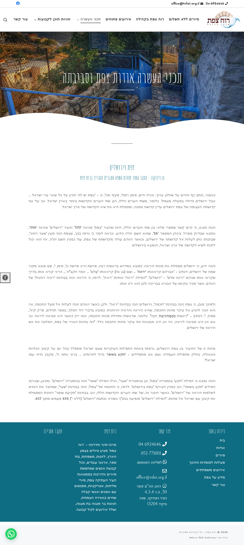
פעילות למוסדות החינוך (207, 463)
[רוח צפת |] (223, 19)
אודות (220, 448)
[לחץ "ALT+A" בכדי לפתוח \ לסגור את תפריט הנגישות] (5, 277)
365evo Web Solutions (203, 538)
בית (222, 440)
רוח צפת (211, 532)
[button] (11, 534)
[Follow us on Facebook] (18, 3)
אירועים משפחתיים (210, 470)
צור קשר (218, 485)
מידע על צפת (214, 477)
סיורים (220, 455)
